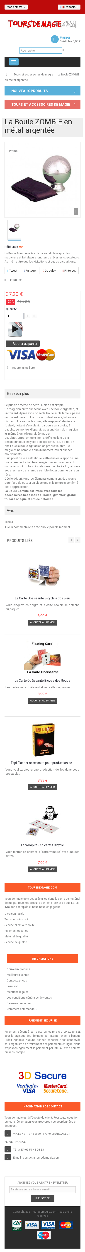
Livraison (12, 986)
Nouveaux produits (18, 969)
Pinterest (69, 270)
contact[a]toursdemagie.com (41, 1157)
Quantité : (12, 309)
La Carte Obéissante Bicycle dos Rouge (42, 680)
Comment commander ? (22, 1009)
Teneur (9, 521)
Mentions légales (18, 992)
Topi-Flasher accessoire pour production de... (42, 763)
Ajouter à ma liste (23, 367)
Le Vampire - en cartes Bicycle (42, 845)
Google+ (49, 270)
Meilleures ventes (18, 975)
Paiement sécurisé (19, 1003)
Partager (30, 270)
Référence (11, 246)
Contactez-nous (17, 980)
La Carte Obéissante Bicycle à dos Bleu (42, 598)
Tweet (12, 270)
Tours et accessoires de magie (33, 74)
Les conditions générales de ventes (29, 997)
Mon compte (16, 7)
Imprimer (16, 279)
